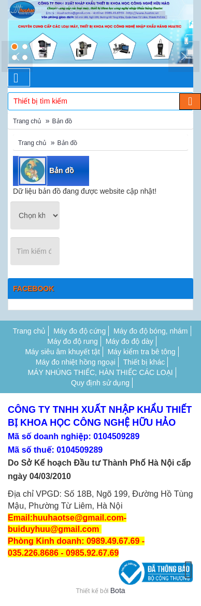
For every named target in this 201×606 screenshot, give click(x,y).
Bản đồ (62, 121)
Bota (117, 590)
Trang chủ (27, 121)
